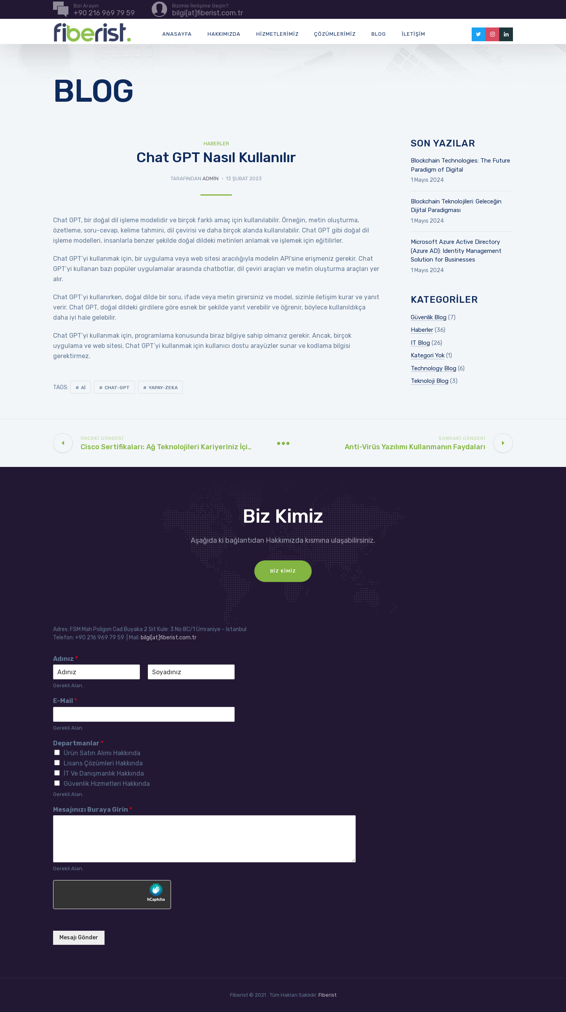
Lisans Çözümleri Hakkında (103, 763)
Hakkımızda (224, 34)
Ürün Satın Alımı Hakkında (102, 753)
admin (210, 178)
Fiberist (327, 995)
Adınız (65, 658)
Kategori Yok (428, 355)
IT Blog (420, 342)
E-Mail (65, 701)
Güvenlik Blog (429, 317)
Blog (378, 34)
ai (83, 387)
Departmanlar (78, 743)
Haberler (216, 143)
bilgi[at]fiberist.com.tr (169, 637)
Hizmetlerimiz (277, 34)
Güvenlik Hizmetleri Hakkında (107, 783)
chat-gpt (117, 387)
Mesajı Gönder (78, 937)
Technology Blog (433, 368)
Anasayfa (177, 34)
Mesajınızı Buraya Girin (92, 809)
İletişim (413, 34)
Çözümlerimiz (335, 34)
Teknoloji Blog (429, 380)
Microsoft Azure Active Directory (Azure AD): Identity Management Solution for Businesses (456, 250)
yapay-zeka (163, 387)
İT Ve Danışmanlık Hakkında (104, 773)
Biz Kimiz (283, 571)
